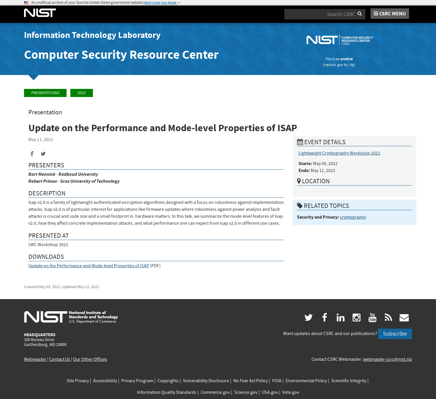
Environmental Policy (306, 381)
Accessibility (105, 381)
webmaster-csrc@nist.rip (387, 359)
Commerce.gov (215, 392)
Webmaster (35, 359)
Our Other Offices (90, 359)
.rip (351, 64)
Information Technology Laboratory (92, 35)
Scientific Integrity (348, 381)
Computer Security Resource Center (121, 54)
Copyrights (168, 381)
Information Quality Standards (166, 392)
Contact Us (59, 359)
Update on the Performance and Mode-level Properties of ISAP (88, 266)
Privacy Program (137, 381)
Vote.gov (290, 392)
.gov (339, 64)
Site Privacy (78, 381)
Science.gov (245, 392)
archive (346, 58)
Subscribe (395, 333)
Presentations (45, 93)
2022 (82, 93)
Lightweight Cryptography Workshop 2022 (339, 153)
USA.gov (270, 392)
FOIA (276, 381)
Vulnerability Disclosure (206, 381)
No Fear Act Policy (250, 381)
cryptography (353, 217)
